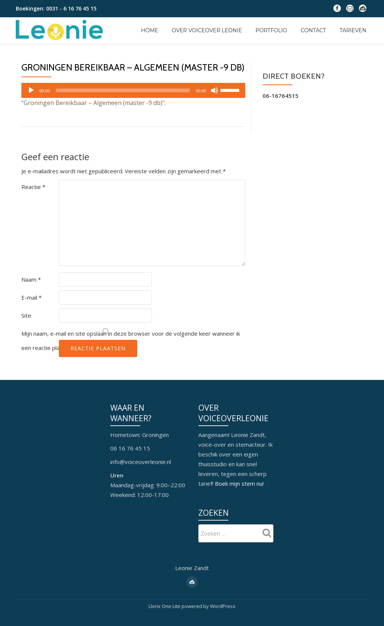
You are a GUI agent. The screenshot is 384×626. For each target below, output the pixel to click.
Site (26, 315)
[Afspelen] (31, 90)
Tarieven (353, 30)
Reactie (33, 187)
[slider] (123, 90)
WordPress (223, 605)
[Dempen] (214, 90)
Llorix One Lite (165, 605)
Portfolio (271, 30)
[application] (133, 90)
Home (149, 30)
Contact (313, 30)
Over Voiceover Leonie (207, 30)
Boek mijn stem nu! (239, 483)
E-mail (31, 297)
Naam (31, 279)
